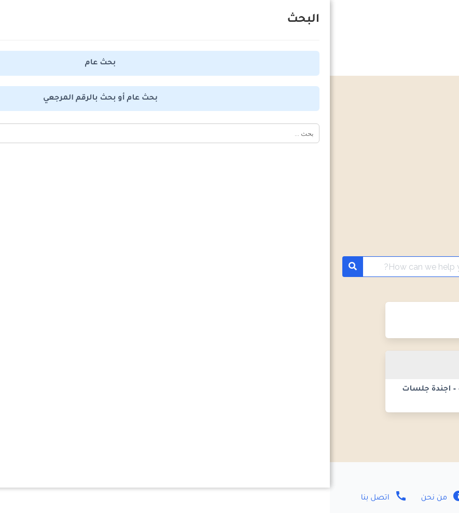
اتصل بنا (54, 498)
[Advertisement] (229, 153)
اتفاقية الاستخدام (187, 498)
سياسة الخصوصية (283, 498)
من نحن (112, 498)
